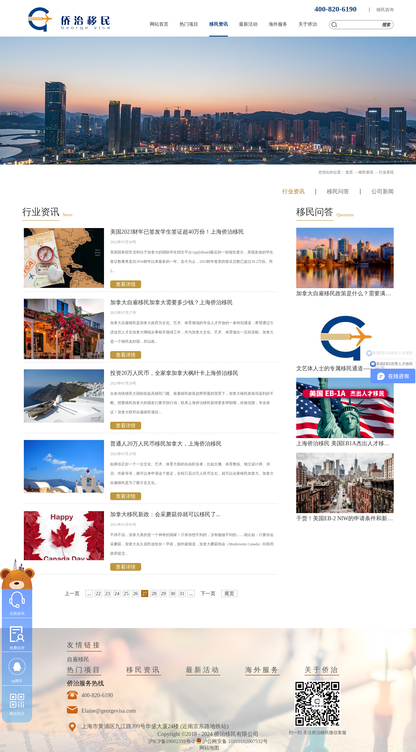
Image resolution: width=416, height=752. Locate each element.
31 (182, 593)
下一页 (208, 593)
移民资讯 (365, 172)
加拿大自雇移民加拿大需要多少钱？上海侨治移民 (171, 302)
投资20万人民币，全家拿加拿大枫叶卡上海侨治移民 (174, 373)
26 (135, 593)
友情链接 (84, 645)
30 (172, 593)
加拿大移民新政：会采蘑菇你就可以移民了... (165, 514)
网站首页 (159, 24)
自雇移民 (78, 659)
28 (154, 593)
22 (98, 593)
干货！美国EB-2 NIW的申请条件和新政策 (347, 518)
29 (163, 593)
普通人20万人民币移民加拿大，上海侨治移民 (166, 444)
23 (107, 593)
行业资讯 (386, 172)
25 (126, 593)
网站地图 (208, 747)
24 (117, 593)
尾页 (229, 593)
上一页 (72, 593)
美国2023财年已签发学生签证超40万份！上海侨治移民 (177, 232)
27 (144, 593)
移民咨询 (385, 9)
